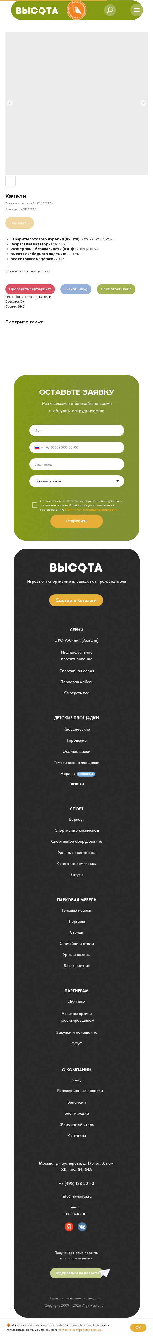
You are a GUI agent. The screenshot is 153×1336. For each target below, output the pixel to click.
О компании (76, 1069)
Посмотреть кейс (116, 289)
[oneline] (76, 464)
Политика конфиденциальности (75, 1298)
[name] (76, 430)
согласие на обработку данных (79, 1330)
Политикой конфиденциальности (91, 509)
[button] (77, 655)
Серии (76, 629)
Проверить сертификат (30, 289)
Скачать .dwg (75, 289)
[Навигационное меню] (137, 10)
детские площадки (76, 717)
